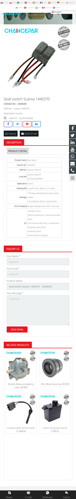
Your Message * (15, 293)
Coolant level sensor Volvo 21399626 (21, 429)
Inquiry (10, 133)
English (56, 12)
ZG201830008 (26, 118)
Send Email (29, 133)
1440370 (12, 118)
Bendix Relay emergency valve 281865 (21, 385)
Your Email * (13, 268)
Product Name (14, 281)
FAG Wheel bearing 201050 (55, 384)
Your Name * (13, 256)
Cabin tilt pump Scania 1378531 (55, 429)
